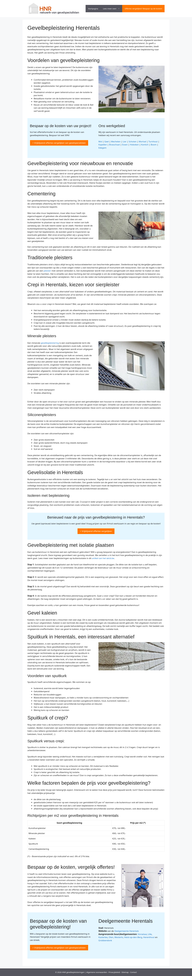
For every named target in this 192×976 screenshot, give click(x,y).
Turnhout (153, 141)
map (127, 972)
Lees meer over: (112, 8)
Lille (150, 934)
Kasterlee (103, 937)
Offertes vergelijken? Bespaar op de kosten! (143, 8)
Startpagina (93, 8)
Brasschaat (114, 144)
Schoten (133, 141)
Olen (111, 937)
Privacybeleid (114, 972)
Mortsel (142, 141)
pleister (47, 270)
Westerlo (118, 937)
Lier (124, 141)
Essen (125, 144)
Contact (133, 972)
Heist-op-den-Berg (133, 937)
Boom (154, 144)
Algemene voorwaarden (96, 972)
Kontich (145, 144)
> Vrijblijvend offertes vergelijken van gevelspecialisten (59, 142)
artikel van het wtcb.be (103, 558)
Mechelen (115, 141)
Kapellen (102, 144)
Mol (100, 141)
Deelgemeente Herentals (126, 931)
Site (123, 972)
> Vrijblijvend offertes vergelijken (96, 531)
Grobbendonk (105, 940)
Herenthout (149, 937)
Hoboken (134, 144)
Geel (106, 141)
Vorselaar (142, 934)
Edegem (102, 147)
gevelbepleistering (50, 342)
